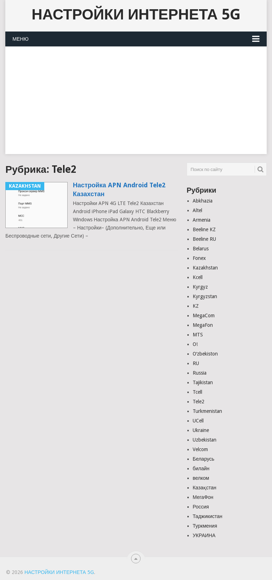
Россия (201, 507)
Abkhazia (202, 201)
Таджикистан (207, 516)
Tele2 (198, 401)
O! (195, 344)
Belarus (201, 248)
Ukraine (201, 430)
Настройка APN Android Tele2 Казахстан (119, 189)
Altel (197, 210)
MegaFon (203, 325)
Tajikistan (203, 382)
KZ (196, 306)
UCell (198, 420)
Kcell (198, 277)
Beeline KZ (204, 229)
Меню (20, 39)
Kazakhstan (205, 268)
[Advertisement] (135, 104)
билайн (201, 468)
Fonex (199, 258)
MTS (198, 334)
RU (196, 363)
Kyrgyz (200, 287)
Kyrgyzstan (205, 296)
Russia (199, 373)
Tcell (197, 392)
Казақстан (204, 487)
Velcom (200, 449)
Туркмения (205, 526)
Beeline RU (204, 239)
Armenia (201, 220)
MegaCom (204, 315)
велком (201, 478)
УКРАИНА (204, 535)
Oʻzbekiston (205, 354)
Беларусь (203, 459)
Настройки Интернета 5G (136, 14)
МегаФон (203, 497)
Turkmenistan (207, 411)
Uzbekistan (204, 440)
